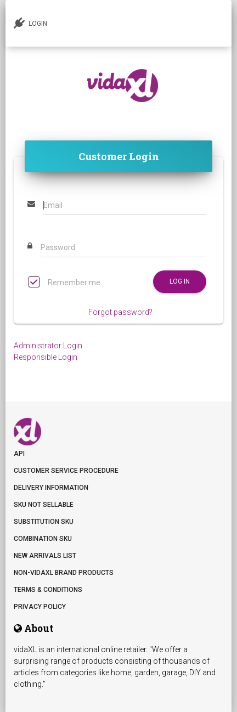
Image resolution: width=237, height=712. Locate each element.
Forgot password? (120, 312)
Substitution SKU (44, 521)
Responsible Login (45, 357)
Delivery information (51, 487)
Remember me (64, 283)
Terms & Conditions (48, 590)
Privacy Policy (40, 607)
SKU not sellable (44, 504)
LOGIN (30, 23)
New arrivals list (45, 556)
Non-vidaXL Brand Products (64, 573)
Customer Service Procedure (66, 470)
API (19, 453)
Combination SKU (43, 539)
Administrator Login (48, 345)
